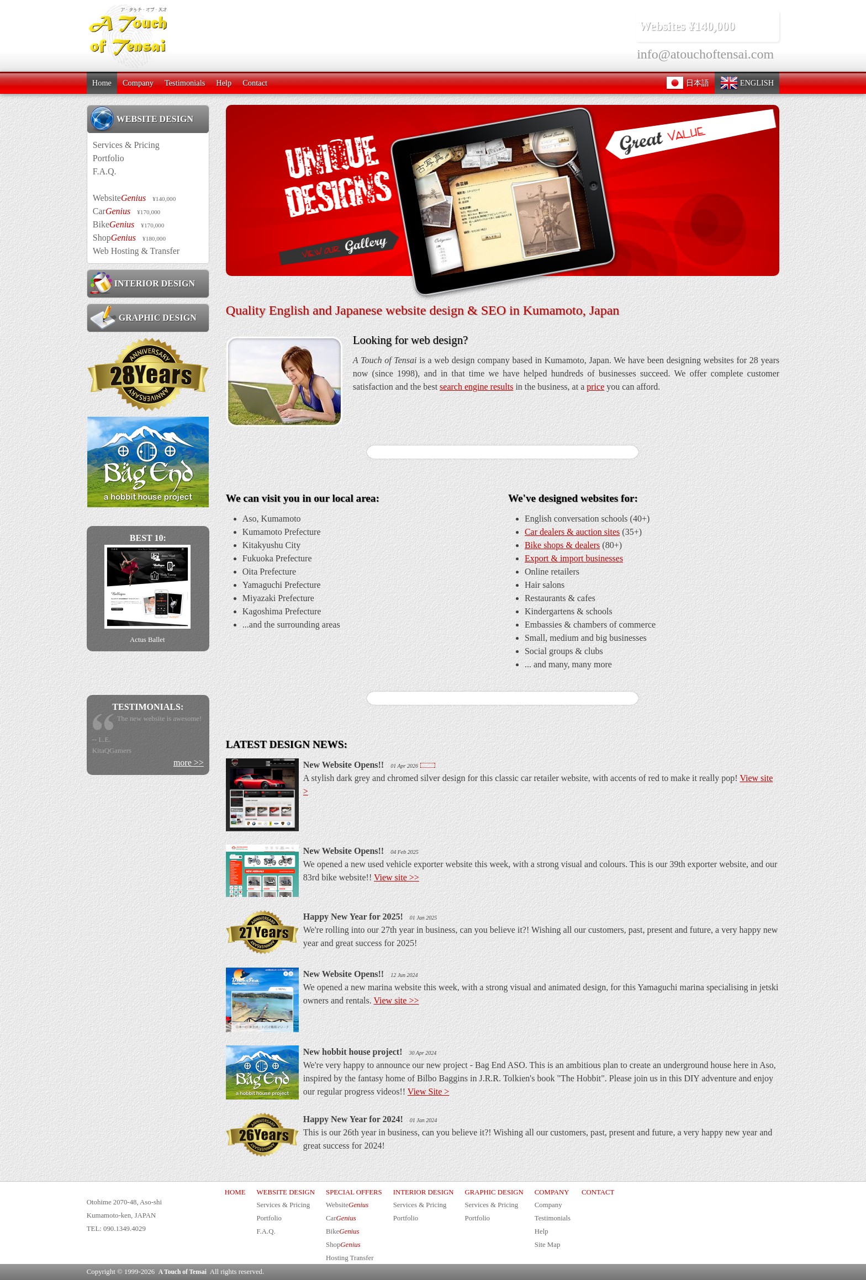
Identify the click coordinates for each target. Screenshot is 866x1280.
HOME (235, 1192)
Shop (129, 237)
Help (223, 82)
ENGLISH (747, 83)
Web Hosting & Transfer (136, 251)
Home (102, 82)
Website (134, 198)
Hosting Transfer (349, 1258)
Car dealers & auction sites (572, 532)
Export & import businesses (574, 558)
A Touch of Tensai (183, 1271)
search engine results (476, 386)
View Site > (429, 1091)
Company (138, 82)
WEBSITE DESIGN (141, 118)
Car (126, 211)
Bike (129, 224)
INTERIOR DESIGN (142, 283)
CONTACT (598, 1192)
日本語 (687, 83)
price (595, 386)
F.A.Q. (105, 171)
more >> (188, 762)
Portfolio (108, 158)
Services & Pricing (126, 145)
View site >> (396, 877)
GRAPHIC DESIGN (143, 317)
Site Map (548, 1245)
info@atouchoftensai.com (705, 54)
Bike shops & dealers (562, 545)
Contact (254, 82)
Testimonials (185, 82)
